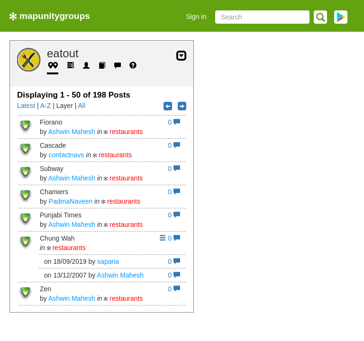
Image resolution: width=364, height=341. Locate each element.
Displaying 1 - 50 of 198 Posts (73, 94)
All (81, 105)
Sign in (196, 16)
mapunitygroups (49, 16)
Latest (26, 105)
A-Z (45, 105)
